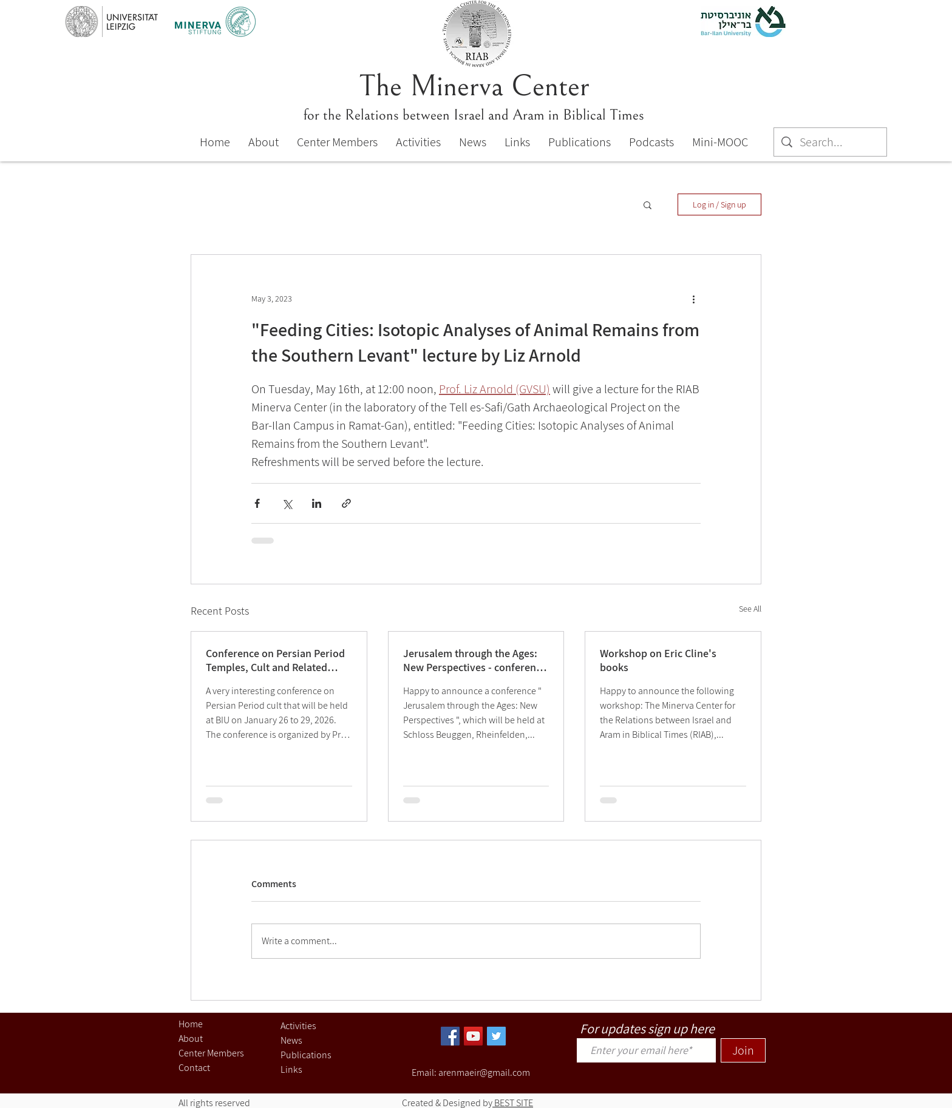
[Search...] (830, 142)
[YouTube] (473, 1036)
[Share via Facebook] (257, 503)
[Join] (743, 1050)
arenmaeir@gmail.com (484, 1072)
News (291, 1040)
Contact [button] (194, 1067)
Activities (298, 1025)
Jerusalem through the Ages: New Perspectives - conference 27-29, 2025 (474, 660)
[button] (647, 204)
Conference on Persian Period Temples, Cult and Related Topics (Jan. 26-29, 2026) (275, 660)
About (190, 1038)
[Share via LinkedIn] (316, 503)
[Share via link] (346, 503)
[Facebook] (450, 1036)
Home (190, 1024)
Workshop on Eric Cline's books (658, 660)
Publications (306, 1055)
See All (750, 608)
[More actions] (693, 298)
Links (291, 1069)
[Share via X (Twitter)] (287, 503)
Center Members (211, 1053)
